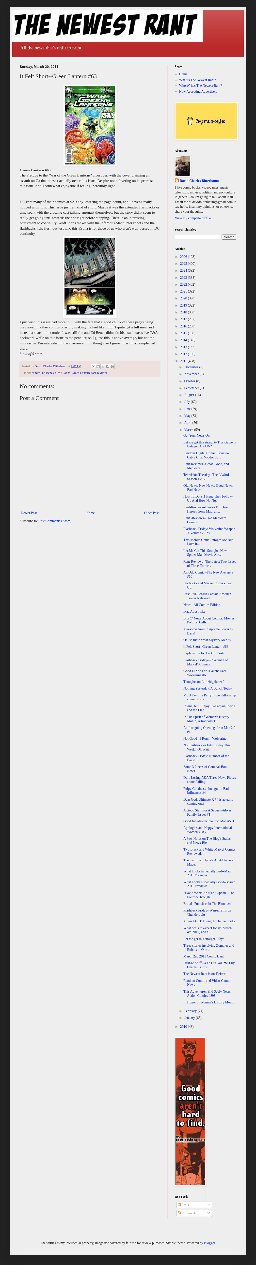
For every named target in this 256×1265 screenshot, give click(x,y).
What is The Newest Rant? (197, 80)
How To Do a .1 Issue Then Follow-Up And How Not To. (208, 498)
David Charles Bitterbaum (199, 181)
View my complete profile (193, 218)
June (187, 409)
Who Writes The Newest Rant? (200, 86)
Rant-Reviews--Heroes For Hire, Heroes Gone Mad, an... (205, 509)
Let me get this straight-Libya (203, 939)
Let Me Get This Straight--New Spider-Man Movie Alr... (205, 553)
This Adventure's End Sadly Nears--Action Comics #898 (208, 994)
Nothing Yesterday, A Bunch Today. (208, 688)
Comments (187, 1213)
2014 (184, 340)
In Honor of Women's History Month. (209, 1002)
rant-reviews (99, 373)
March (189, 430)
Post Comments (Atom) (55, 521)
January (190, 1018)
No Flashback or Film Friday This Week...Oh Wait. (206, 747)
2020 (184, 298)
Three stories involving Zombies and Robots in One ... (208, 948)
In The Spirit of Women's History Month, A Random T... (206, 719)
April (188, 423)
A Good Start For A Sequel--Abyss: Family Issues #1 (207, 812)
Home (90, 513)
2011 (184, 361)
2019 (184, 305)
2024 (184, 270)
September (192, 388)
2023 (184, 277)
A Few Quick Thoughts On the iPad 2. (209, 921)
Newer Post (29, 513)
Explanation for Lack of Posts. (204, 653)
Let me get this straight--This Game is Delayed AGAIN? (209, 444)
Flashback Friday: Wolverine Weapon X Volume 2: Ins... (209, 531)
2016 (184, 326)
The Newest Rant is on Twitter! (205, 974)
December (191, 367)
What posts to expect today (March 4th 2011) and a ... (207, 930)
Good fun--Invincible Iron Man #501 (208, 821)
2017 (184, 319)
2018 (184, 312)
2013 (184, 347)
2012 (184, 354)
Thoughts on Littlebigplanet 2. (204, 682)
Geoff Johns (62, 373)
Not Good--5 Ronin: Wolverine (204, 738)
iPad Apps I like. (194, 611)
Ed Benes (48, 373)
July (187, 402)
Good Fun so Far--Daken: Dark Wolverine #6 (204, 673)
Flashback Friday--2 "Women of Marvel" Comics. (205, 662)
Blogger (209, 1243)
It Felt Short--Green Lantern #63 (205, 646)
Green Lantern (81, 373)
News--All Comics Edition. (202, 605)
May (187, 416)
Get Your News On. (196, 435)
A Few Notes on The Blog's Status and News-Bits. (207, 841)
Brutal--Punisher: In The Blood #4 (207, 904)
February (190, 1011)
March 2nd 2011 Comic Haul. (203, 956)
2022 (184, 284)
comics (36, 373)
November (192, 374)
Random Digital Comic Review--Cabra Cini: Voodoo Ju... (206, 455)
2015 (184, 333)
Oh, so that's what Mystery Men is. (207, 640)
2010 (184, 1027)
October (190, 381)
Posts (183, 1205)
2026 (184, 257)
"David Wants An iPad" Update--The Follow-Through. (208, 895)
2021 (184, 291)
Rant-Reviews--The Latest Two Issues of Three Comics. (209, 564)
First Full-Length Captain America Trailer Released (207, 596)
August (189, 395)
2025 (184, 263)
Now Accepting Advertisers (198, 91)
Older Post (151, 513)
